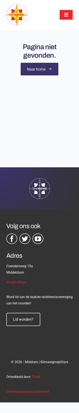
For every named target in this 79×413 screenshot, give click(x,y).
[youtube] (37, 238)
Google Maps (16, 282)
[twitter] (24, 238)
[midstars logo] (16, 6)
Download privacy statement (27, 392)
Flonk (36, 377)
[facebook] (11, 238)
